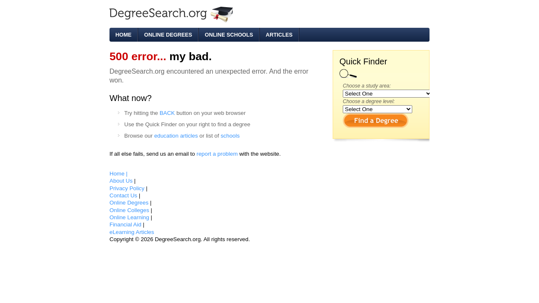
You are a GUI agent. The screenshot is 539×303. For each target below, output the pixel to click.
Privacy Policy (127, 188)
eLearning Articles (131, 232)
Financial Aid (126, 224)
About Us (121, 181)
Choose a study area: (367, 86)
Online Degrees (168, 35)
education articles (176, 136)
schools (230, 136)
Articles (279, 35)
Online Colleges (130, 210)
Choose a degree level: (369, 101)
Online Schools (229, 35)
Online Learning (130, 217)
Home (123, 35)
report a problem (217, 154)
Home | (118, 173)
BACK (167, 113)
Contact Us (124, 195)
